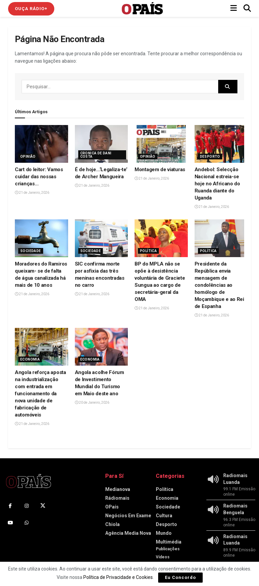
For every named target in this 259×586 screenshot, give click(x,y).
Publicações (168, 549)
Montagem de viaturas (160, 169)
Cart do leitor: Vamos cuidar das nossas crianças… (39, 176)
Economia (30, 359)
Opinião (28, 156)
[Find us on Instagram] (26, 506)
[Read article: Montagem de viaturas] (161, 144)
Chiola (112, 524)
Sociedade (30, 251)
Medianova (117, 489)
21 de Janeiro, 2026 (32, 192)
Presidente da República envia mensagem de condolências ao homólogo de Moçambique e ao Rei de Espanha (219, 285)
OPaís (112, 507)
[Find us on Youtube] (10, 523)
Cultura (164, 515)
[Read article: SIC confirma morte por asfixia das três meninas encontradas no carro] (101, 238)
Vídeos (163, 557)
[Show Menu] (233, 8)
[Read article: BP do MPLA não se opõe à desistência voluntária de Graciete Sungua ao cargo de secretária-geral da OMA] (161, 238)
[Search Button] (247, 8)
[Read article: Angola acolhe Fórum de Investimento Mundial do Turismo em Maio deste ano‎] (101, 347)
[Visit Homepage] (142, 8)
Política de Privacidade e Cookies (118, 577)
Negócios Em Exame (128, 515)
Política (148, 251)
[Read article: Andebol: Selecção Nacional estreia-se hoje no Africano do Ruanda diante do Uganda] (221, 144)
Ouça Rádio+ (31, 8)
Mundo (164, 533)
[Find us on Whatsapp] (26, 523)
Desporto (210, 156)
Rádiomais (117, 498)
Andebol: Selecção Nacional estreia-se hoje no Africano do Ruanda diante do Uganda (217, 183)
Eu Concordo (180, 577)
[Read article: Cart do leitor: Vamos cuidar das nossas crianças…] (41, 144)
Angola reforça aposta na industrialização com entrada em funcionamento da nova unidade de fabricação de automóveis (40, 393)
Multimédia (168, 542)
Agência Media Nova (128, 533)
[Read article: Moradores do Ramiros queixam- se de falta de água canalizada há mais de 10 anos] (41, 238)
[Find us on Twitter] (42, 506)
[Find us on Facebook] (10, 506)
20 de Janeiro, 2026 (92, 402)
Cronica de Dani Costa (96, 154)
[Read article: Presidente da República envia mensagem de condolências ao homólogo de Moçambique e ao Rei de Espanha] (221, 238)
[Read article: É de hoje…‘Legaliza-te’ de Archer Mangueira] (101, 144)
